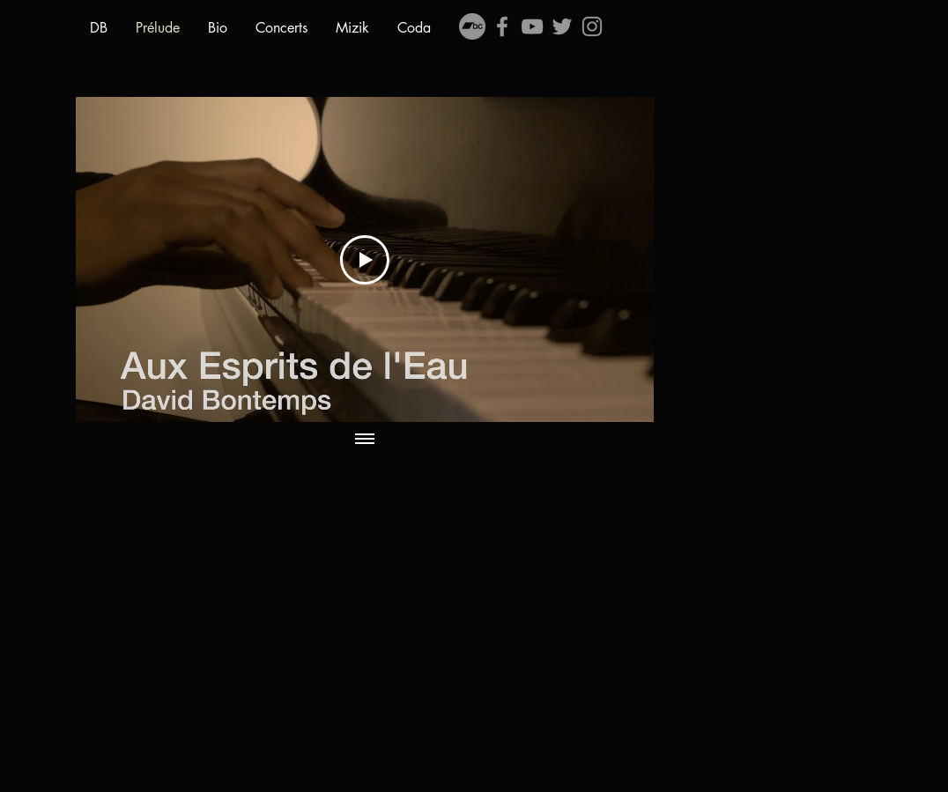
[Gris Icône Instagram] (592, 26)
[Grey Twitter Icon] (562, 26)
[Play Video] (364, 260)
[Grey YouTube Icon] (532, 26)
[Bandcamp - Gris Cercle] (472, 26)
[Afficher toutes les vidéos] (364, 439)
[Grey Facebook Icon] (502, 26)
